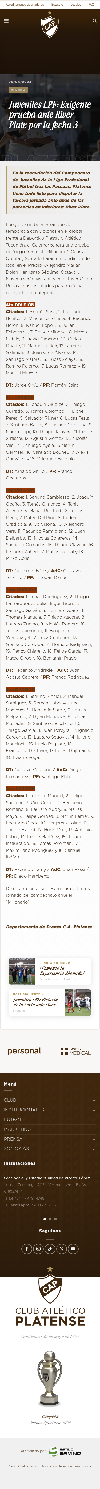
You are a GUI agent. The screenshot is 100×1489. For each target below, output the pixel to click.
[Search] (95, 20)
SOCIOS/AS (16, 1148)
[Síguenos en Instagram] (38, 1249)
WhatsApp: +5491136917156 (30, 1205)
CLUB (10, 1100)
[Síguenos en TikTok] (50, 1249)
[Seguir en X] (61, 1249)
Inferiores (18, 90)
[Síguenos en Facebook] (26, 1249)
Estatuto (57, 4)
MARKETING (17, 1129)
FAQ (91, 4)
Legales (76, 4)
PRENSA (13, 1139)
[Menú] (6, 21)
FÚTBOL (13, 1119)
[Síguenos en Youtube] (73, 1249)
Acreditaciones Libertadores (25, 4)
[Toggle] (94, 1100)
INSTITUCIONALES (24, 1109)
